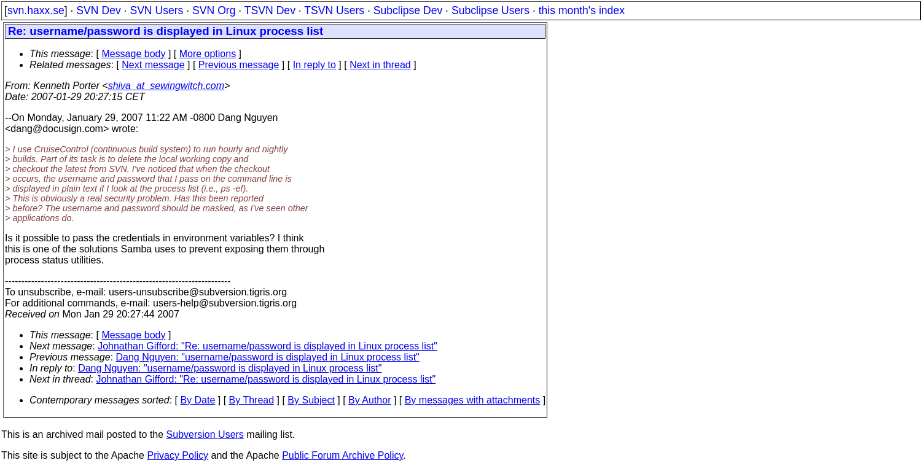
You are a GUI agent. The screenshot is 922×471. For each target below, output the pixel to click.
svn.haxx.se (35, 10)
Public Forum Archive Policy (342, 455)
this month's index (582, 10)
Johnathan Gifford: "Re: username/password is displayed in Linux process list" (267, 346)
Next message (153, 65)
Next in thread (380, 65)
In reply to (314, 65)
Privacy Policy (177, 455)
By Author (369, 400)
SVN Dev (98, 10)
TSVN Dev (269, 10)
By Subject (310, 400)
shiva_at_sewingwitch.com (166, 85)
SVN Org (213, 10)
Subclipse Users (490, 10)
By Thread (252, 400)
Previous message (238, 65)
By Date (197, 400)
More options (207, 54)
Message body (133, 54)
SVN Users (156, 10)
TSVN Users (334, 10)
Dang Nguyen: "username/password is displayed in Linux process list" (268, 357)
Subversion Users (205, 434)
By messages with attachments (473, 400)
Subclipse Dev (407, 10)
